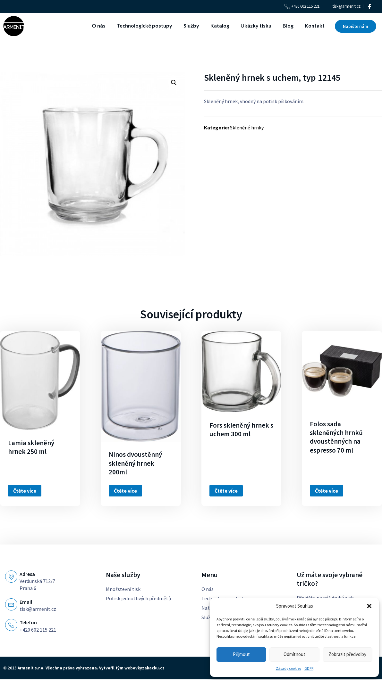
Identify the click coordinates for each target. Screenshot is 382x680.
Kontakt (315, 25)
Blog (288, 25)
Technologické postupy (144, 25)
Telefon (28, 622)
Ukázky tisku (256, 25)
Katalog (219, 25)
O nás (99, 25)
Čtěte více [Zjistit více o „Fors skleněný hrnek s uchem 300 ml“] (226, 490)
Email (26, 602)
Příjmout (241, 654)
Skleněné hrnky (247, 127)
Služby (191, 25)
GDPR (308, 668)
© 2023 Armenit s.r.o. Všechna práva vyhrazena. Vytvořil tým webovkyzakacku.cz (84, 668)
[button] (369, 606)
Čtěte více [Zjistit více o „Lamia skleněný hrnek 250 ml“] (24, 490)
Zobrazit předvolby (347, 654)
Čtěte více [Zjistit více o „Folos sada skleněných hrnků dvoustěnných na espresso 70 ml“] (326, 490)
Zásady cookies (288, 668)
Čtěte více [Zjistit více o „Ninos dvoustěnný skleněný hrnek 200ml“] (125, 490)
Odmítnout (294, 654)
